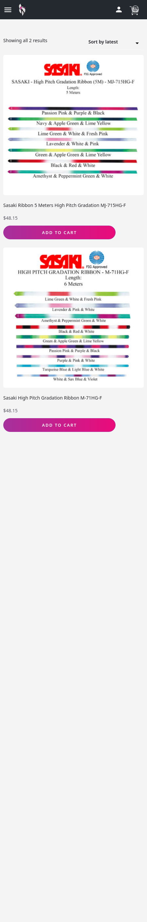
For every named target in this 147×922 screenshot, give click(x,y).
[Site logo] (24, 9)
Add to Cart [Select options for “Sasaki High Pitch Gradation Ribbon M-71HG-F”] (59, 425)
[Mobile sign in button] (119, 9)
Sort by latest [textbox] (112, 43)
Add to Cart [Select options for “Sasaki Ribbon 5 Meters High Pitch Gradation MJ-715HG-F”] (59, 232)
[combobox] (116, 42)
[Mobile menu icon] (7, 9)
